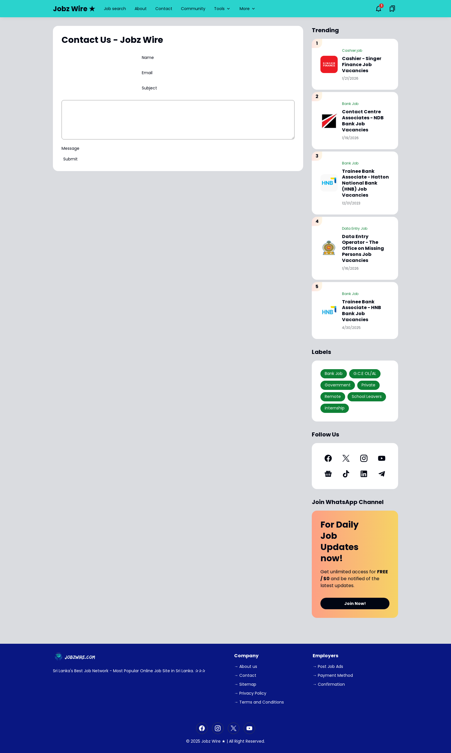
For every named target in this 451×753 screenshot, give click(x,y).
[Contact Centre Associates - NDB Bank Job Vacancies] (329, 120)
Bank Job (350, 103)
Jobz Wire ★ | (214, 741)
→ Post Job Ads (328, 666)
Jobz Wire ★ (74, 9)
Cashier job (352, 50)
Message (70, 148)
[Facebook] (328, 458)
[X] (346, 458)
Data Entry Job (354, 228)
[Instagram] (364, 458)
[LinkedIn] (364, 473)
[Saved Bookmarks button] (392, 8)
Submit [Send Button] (70, 159)
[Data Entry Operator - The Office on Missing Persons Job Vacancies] (329, 248)
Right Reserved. (249, 741)
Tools (222, 9)
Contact (163, 9)
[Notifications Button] (378, 8)
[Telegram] (381, 473)
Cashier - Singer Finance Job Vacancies (361, 65)
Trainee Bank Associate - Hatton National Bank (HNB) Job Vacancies (365, 183)
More (248, 9)
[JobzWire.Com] (75, 657)
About (141, 9)
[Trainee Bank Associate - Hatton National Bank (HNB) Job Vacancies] (329, 182)
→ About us (245, 666)
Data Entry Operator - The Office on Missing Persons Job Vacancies (363, 249)
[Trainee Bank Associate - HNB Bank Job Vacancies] (329, 310)
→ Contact (245, 675)
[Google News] (328, 473)
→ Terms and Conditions (259, 702)
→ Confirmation (329, 684)
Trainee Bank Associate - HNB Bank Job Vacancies (361, 311)
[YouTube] (381, 458)
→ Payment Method (333, 675)
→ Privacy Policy (250, 693)
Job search (115, 9)
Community (193, 9)
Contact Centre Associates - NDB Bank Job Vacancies (363, 121)
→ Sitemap (245, 684)
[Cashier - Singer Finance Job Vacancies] (329, 64)
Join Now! (355, 603)
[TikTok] (346, 473)
